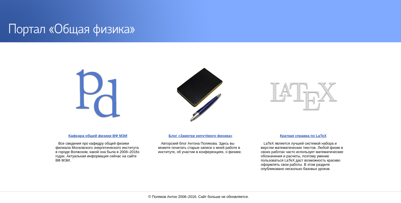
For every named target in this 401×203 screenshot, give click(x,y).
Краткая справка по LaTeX (303, 136)
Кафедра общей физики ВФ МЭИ (97, 136)
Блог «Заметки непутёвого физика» (200, 136)
